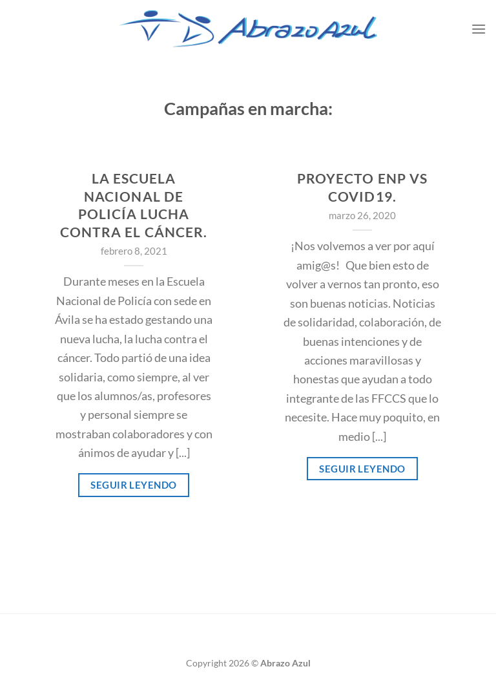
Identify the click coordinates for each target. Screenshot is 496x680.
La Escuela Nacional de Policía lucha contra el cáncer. (133, 205)
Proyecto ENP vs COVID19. (362, 187)
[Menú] (478, 29)
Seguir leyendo (133, 485)
